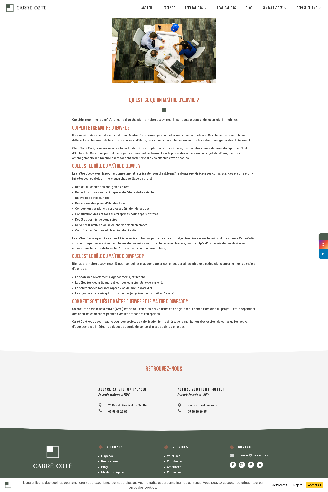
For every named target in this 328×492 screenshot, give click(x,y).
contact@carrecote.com (256, 455)
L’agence (169, 8)
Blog (249, 8)
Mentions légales (113, 472)
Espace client (307, 8)
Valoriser (173, 456)
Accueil (147, 8)
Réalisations (226, 8)
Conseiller (174, 472)
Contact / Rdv (272, 8)
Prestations (194, 8)
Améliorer (174, 467)
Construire (174, 461)
